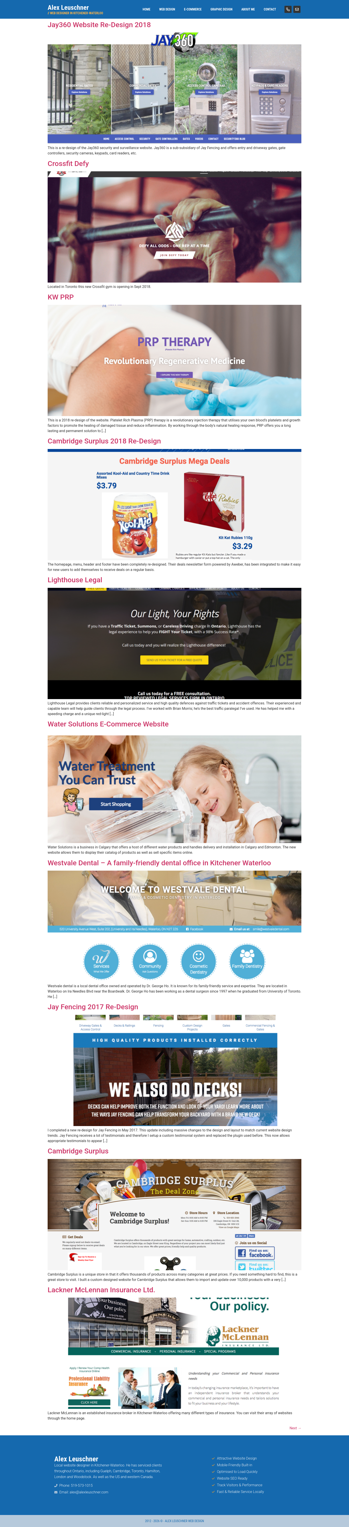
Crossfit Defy (68, 163)
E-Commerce (193, 9)
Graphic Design (222, 9)
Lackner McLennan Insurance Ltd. (101, 1290)
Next (295, 1428)
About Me (248, 9)
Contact (270, 9)
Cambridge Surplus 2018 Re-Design (104, 441)
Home (146, 9)
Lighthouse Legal (75, 580)
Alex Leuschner (68, 7)
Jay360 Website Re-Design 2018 (99, 24)
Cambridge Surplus (78, 1151)
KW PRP (61, 297)
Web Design (167, 9)
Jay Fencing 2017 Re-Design (93, 1007)
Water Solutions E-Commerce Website (108, 724)
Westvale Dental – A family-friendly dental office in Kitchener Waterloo (159, 863)
